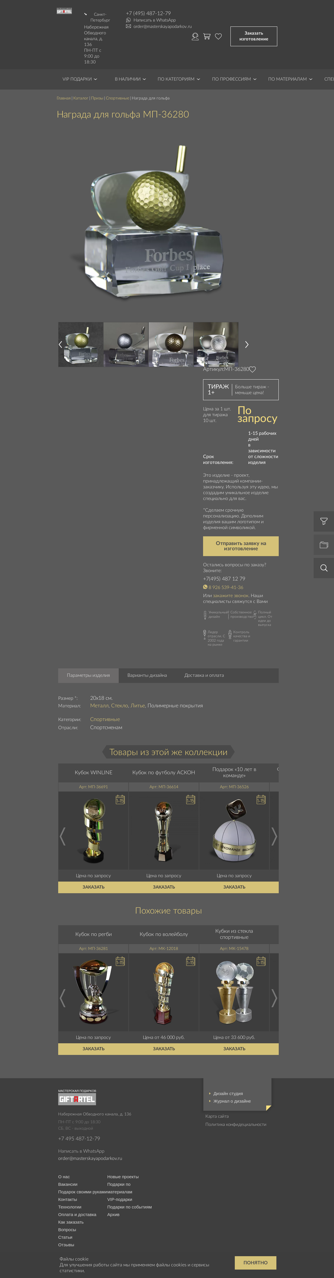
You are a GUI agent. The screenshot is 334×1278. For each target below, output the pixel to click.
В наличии (128, 65)
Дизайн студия (228, 1079)
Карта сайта (217, 1103)
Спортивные (117, 85)
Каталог (80, 85)
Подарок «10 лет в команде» (234, 759)
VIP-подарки (119, 1185)
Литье (138, 692)
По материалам (287, 65)
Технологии (69, 1193)
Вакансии (67, 1170)
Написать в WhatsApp (155, 20)
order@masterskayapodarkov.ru (163, 26)
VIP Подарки (77, 65)
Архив (113, 1201)
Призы (97, 85)
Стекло (119, 692)
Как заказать (71, 1208)
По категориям (176, 65)
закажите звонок (230, 582)
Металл (99, 692)
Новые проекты (123, 1163)
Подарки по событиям (129, 1193)
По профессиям (231, 65)
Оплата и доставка (77, 1201)
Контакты (67, 1185)
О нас (64, 1163)
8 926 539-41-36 (226, 574)
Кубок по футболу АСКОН (163, 759)
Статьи (65, 1223)
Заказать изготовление (253, 29)
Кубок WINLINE (93, 759)
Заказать (93, 873)
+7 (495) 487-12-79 (148, 13)
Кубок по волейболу (164, 920)
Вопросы (67, 1216)
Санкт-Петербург (99, 16)
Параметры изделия (88, 662)
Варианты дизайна (147, 662)
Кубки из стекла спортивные (234, 921)
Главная (64, 85)
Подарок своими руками (82, 1178)
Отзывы (66, 1231)
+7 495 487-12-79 (79, 1125)
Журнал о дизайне (232, 1087)
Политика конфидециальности (236, 1111)
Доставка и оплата (204, 662)
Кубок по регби (93, 920)
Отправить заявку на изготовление (241, 532)
